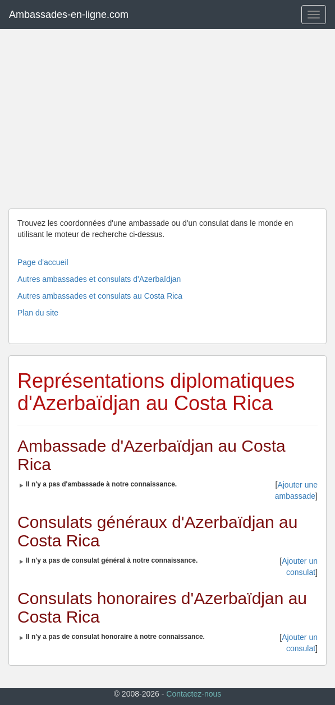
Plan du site (37, 312)
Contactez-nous (193, 693)
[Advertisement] (167, 118)
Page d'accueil (42, 262)
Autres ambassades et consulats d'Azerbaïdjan (99, 279)
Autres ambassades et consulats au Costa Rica (99, 295)
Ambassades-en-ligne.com (69, 14)
